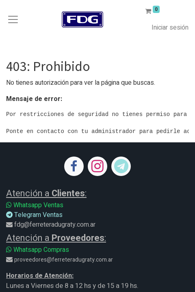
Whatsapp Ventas (34, 205)
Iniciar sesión (170, 27)
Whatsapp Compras (37, 250)
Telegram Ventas (34, 215)
